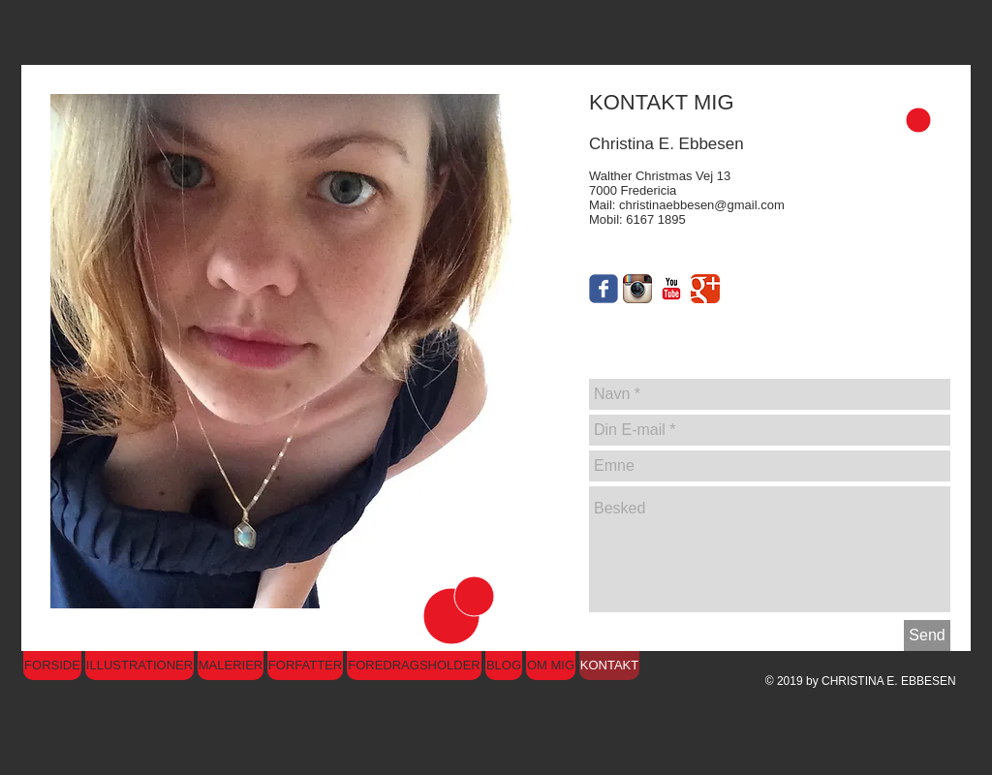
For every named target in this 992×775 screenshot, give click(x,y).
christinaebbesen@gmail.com (702, 205)
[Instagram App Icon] (637, 288)
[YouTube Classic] (671, 288)
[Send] (927, 635)
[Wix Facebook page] (603, 288)
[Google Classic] (705, 288)
